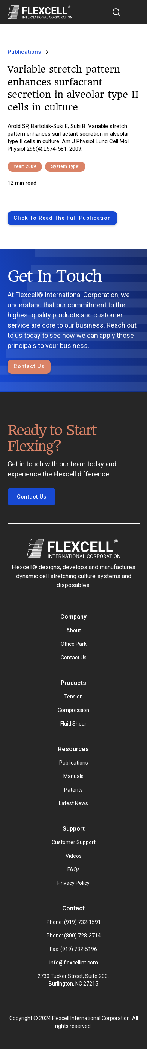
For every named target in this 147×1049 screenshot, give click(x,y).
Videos (74, 856)
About (73, 630)
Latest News (73, 803)
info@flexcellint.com (74, 963)
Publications (73, 763)
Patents (73, 790)
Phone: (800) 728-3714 (73, 936)
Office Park (74, 644)
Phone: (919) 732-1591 (73, 922)
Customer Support (74, 842)
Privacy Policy (73, 883)
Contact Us (29, 366)
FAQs (74, 869)
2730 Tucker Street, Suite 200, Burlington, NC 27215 (74, 980)
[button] (132, 12)
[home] (40, 12)
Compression (73, 710)
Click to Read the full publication (62, 218)
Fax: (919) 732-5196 (73, 949)
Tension (73, 697)
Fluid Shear (73, 724)
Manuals (73, 776)
